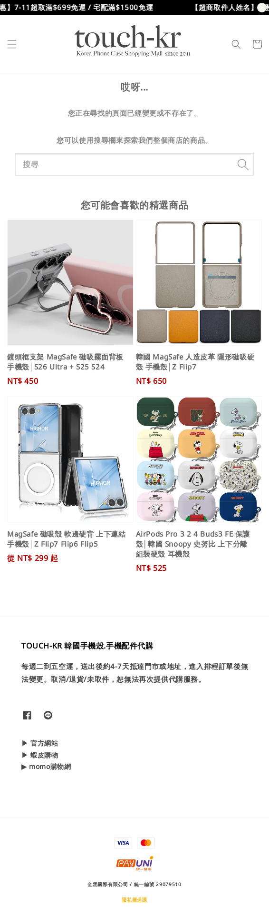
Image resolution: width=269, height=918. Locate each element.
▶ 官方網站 (39, 743)
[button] (11, 44)
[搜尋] (242, 164)
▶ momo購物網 (46, 766)
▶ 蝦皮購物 (39, 754)
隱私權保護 (134, 899)
